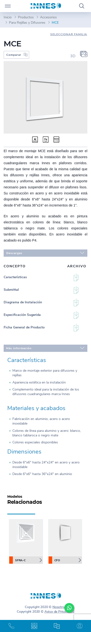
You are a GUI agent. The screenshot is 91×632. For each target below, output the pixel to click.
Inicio (8, 17)
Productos (26, 17)
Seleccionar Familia (68, 34)
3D (72, 56)
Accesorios (48, 17)
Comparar (13, 55)
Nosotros (59, 607)
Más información (45, 348)
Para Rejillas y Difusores (27, 22)
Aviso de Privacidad (59, 611)
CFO (54, 560)
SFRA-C (17, 560)
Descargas (45, 252)
